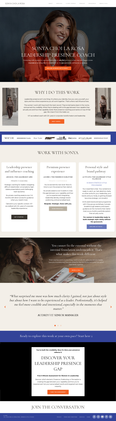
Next (111, 307)
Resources (92, 3)
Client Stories (71, 3)
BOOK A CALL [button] (76, 270)
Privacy (59, 417)
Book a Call (104, 3)
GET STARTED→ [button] (19, 217)
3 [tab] (61, 325)
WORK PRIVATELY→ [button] (58, 208)
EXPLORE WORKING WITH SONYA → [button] (58, 68)
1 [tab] (55, 325)
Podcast (82, 3)
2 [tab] (58, 325)
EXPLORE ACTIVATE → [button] (97, 226)
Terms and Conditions (70, 417)
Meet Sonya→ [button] (56, 121)
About (51, 3)
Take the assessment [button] (58, 392)
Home (88, 417)
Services (59, 3)
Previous (5, 307)
